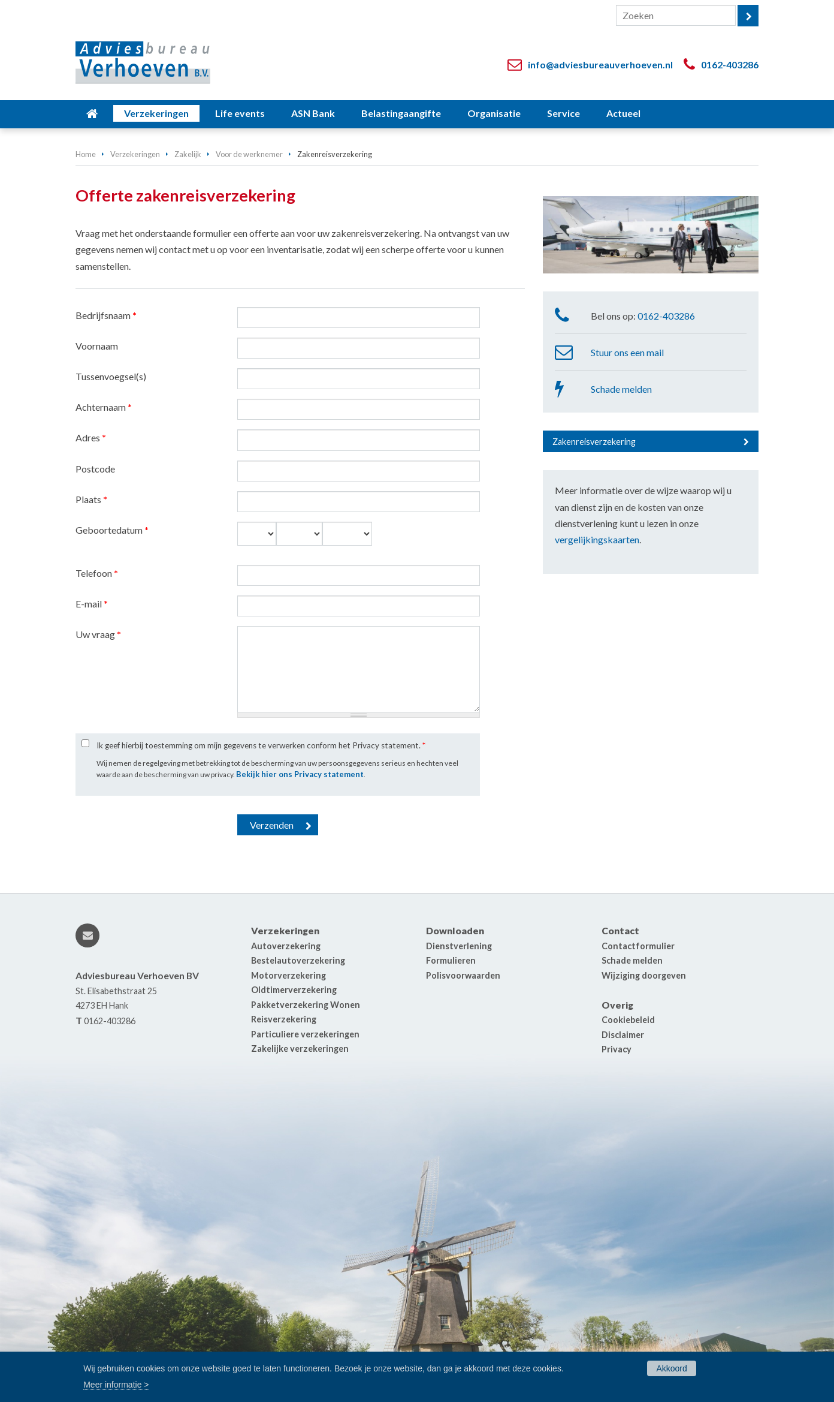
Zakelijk (187, 154)
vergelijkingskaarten (597, 539)
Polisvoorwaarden (463, 975)
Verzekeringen (135, 154)
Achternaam (103, 407)
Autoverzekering (286, 946)
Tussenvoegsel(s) (110, 376)
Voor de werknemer (249, 154)
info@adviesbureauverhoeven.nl (600, 64)
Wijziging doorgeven (644, 975)
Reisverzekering (283, 1019)
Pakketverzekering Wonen (305, 1005)
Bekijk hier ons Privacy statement (300, 774)
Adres (90, 437)
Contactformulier (638, 946)
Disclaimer (623, 1035)
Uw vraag (98, 634)
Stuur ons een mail (627, 352)
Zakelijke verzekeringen (300, 1048)
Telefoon (96, 573)
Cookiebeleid (628, 1020)
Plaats (91, 499)
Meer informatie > (116, 1384)
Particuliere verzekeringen (305, 1034)
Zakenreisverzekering (594, 442)
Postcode (95, 468)
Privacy (616, 1049)
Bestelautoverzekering (298, 960)
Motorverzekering (288, 975)
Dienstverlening (459, 946)
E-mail (91, 603)
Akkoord (671, 1368)
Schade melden (621, 389)
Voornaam (96, 345)
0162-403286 (730, 64)
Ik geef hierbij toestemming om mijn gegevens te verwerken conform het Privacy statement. (260, 745)
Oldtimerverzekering (294, 990)
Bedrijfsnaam (106, 315)
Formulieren (451, 960)
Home (85, 154)
